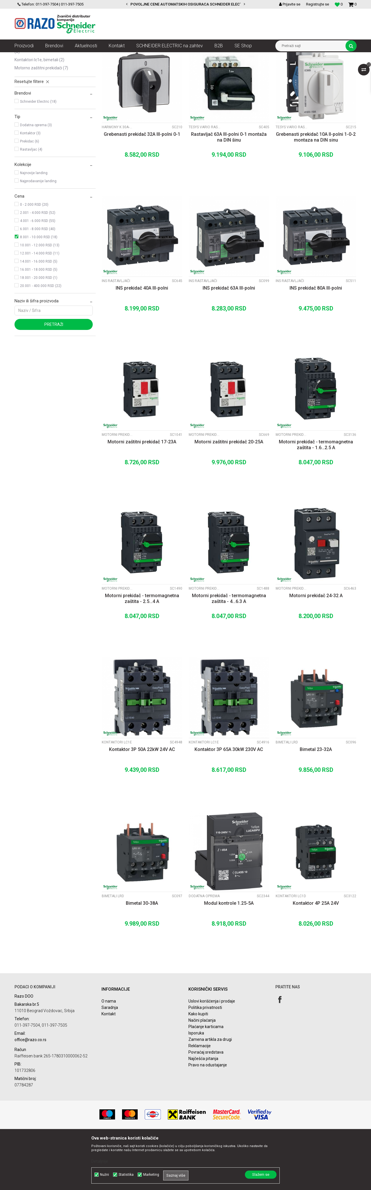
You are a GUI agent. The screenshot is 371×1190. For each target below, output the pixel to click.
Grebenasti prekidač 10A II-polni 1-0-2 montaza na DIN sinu (316, 189)
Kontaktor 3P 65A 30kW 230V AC (228, 801)
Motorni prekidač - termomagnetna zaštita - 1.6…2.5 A (316, 497)
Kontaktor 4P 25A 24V (316, 955)
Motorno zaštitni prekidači (41, 120)
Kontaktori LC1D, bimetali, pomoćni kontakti (53, 101)
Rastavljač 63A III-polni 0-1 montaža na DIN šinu (229, 189)
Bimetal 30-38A (142, 955)
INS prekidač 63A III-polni (229, 340)
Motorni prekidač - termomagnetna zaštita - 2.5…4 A (142, 650)
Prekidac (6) (29, 194)
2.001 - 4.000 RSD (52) (37, 265)
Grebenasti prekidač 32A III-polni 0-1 (142, 186)
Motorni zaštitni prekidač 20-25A (228, 494)
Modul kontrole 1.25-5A (229, 955)
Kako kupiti (198, 1066)
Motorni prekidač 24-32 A (316, 648)
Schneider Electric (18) (38, 154)
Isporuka (196, 1085)
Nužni (104, 1175)
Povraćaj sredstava (205, 1104)
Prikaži (296, 67)
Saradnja (109, 1059)
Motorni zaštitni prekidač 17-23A (142, 494)
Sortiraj (204, 67)
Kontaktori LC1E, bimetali (39, 112)
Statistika (126, 1175)
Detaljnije (99, 1161)
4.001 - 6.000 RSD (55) (37, 273)
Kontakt (108, 1066)
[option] (185, 4)
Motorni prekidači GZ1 (292, 641)
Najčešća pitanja (203, 1110)
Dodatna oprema (204, 948)
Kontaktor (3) (30, 185)
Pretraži (53, 376)
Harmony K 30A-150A (118, 179)
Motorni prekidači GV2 (118, 487)
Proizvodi (47, 57)
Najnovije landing (34, 225)
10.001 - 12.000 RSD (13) (39, 297)
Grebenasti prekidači (36, 82)
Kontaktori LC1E (117, 794)
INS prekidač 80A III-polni (316, 340)
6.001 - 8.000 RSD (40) (37, 281)
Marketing (151, 1175)
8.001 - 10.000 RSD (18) (38, 289)
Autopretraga (179, 67)
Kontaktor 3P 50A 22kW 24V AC (142, 801)
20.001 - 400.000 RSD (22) (40, 338)
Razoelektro (24, 57)
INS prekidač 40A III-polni (142, 340)
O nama (108, 1053)
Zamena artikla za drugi (210, 1091)
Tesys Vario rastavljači (205, 179)
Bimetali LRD (287, 794)
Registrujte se (317, 4)
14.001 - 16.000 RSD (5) (38, 314)
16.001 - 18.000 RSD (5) (38, 322)
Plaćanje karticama (205, 1079)
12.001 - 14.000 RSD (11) (39, 306)
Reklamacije (199, 1098)
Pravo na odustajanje (207, 1117)
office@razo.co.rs (30, 1092)
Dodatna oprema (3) (36, 177)
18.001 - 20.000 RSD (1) (38, 330)
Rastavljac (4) (31, 202)
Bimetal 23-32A (316, 801)
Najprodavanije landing (38, 233)
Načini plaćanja (202, 1072)
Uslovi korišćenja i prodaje (211, 1053)
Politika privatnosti (205, 1059)
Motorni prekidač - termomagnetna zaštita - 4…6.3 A (229, 650)
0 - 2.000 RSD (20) (34, 257)
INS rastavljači (29, 90)
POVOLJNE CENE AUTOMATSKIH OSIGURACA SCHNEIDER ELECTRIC (189, 4)
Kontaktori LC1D (291, 948)
